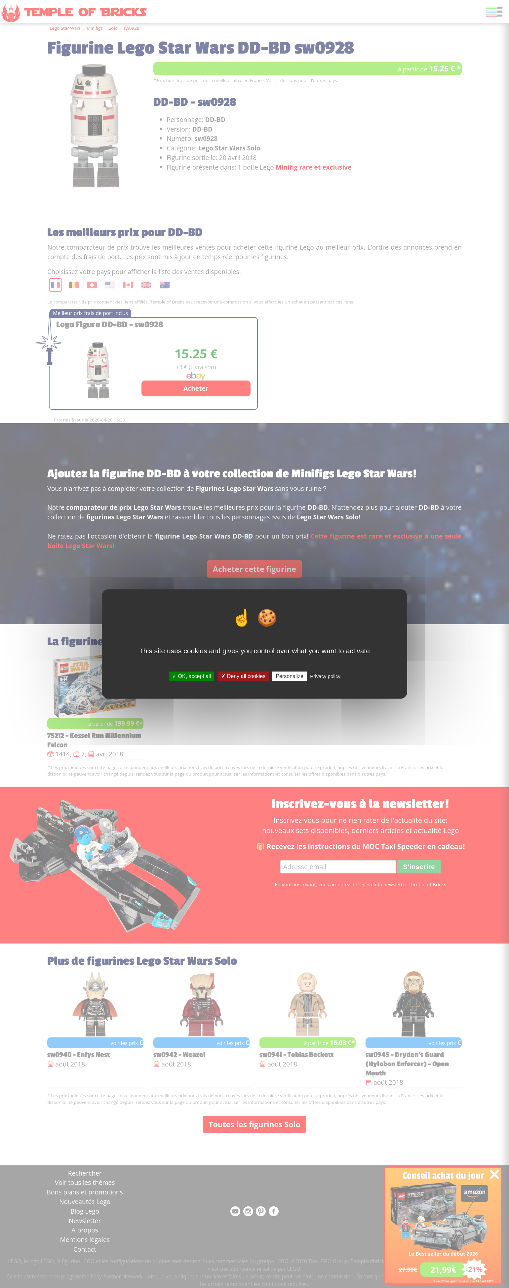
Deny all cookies (243, 676)
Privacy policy (325, 676)
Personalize (289, 676)
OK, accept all (191, 676)
